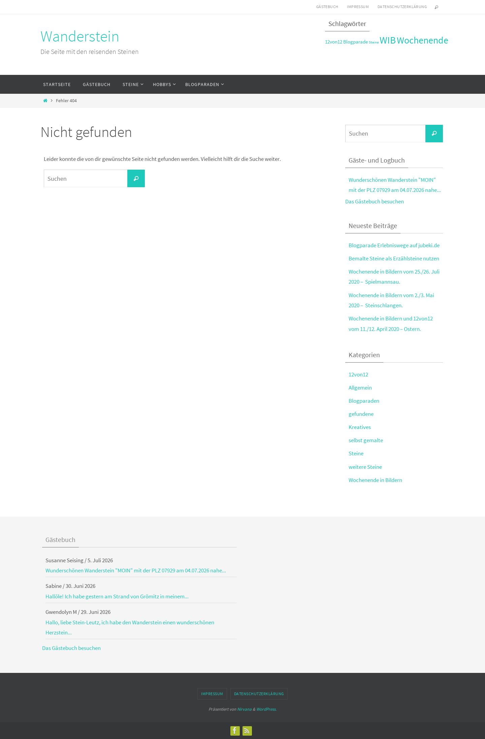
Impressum (358, 6)
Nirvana (244, 709)
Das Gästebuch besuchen (374, 201)
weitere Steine (365, 467)
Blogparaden (364, 400)
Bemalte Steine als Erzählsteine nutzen (394, 258)
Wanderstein (79, 36)
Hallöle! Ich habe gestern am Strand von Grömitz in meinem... (117, 596)
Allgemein (360, 387)
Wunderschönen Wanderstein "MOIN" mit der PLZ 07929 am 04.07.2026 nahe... (135, 570)
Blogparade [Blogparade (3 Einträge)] (355, 41)
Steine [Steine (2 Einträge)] (374, 42)
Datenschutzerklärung (402, 6)
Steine (356, 453)
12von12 (358, 374)
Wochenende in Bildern (375, 480)
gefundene (361, 414)
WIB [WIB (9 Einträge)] (388, 40)
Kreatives (360, 427)
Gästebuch (327, 6)
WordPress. (266, 709)
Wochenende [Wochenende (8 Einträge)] (422, 40)
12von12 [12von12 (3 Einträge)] (333, 41)
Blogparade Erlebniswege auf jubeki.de (394, 245)
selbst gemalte (366, 440)
